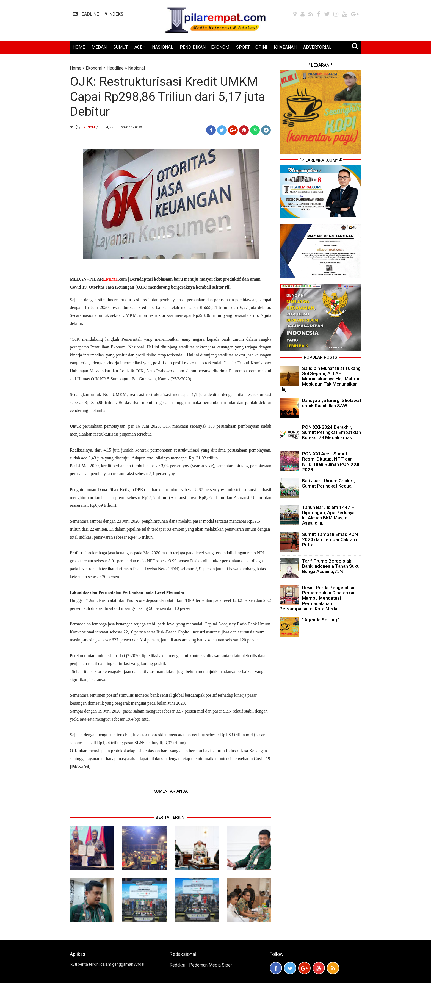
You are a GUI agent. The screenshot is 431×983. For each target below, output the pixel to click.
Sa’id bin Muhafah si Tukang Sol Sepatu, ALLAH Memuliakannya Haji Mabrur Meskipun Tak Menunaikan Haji (320, 378)
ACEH (139, 47)
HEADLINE (86, 14)
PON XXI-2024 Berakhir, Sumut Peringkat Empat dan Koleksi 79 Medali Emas (331, 432)
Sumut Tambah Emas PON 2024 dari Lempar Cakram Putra (330, 539)
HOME (79, 47)
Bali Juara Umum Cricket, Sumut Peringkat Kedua (328, 483)
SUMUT (120, 47)
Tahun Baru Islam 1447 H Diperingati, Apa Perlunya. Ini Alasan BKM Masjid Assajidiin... (329, 515)
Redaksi (177, 965)
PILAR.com (108, 279)
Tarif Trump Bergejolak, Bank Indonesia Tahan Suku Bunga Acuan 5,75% (331, 566)
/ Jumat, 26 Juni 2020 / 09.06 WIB (120, 127)
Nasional (136, 68)
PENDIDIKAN (193, 47)
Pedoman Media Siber (210, 965)
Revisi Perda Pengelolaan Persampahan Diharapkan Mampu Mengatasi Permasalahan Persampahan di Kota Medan (318, 598)
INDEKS (114, 14)
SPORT (243, 47)
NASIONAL (162, 47)
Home (75, 68)
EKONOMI (221, 47)
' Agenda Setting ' (320, 619)
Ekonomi (94, 68)
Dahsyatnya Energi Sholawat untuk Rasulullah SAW (331, 403)
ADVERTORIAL (317, 47)
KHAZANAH (285, 47)
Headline (115, 68)
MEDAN (99, 47)
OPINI (261, 47)
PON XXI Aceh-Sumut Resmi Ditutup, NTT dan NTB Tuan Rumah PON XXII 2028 (330, 461)
